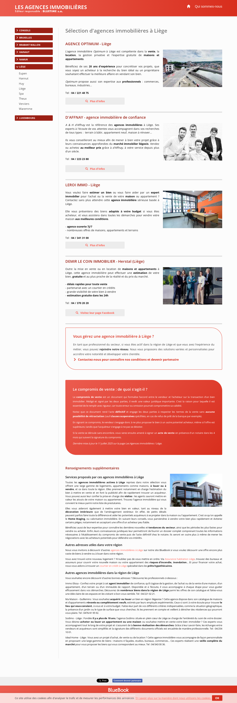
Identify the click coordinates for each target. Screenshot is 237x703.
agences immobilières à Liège (127, 550)
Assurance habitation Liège (180, 559)
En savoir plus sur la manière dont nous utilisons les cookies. (173, 698)
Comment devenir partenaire (127, 680)
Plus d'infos (97, 101)
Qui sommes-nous (208, 6)
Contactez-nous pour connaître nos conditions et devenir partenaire (128, 360)
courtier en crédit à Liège (113, 565)
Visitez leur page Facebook (97, 313)
